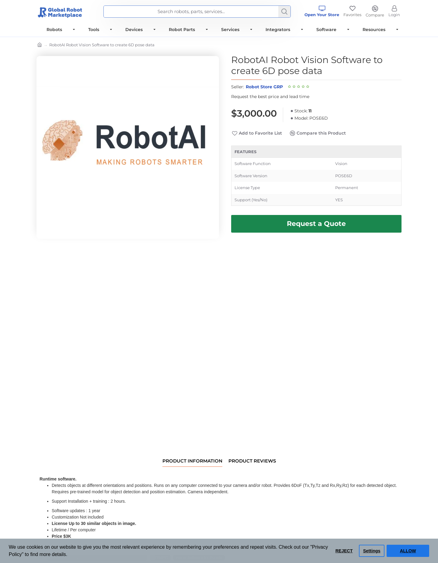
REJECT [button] (344, 550)
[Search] (284, 11)
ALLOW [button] (408, 550)
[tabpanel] (316, 176)
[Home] (39, 45)
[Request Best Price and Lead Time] (316, 224)
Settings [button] (372, 550)
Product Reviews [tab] (252, 461)
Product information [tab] (192, 461)
